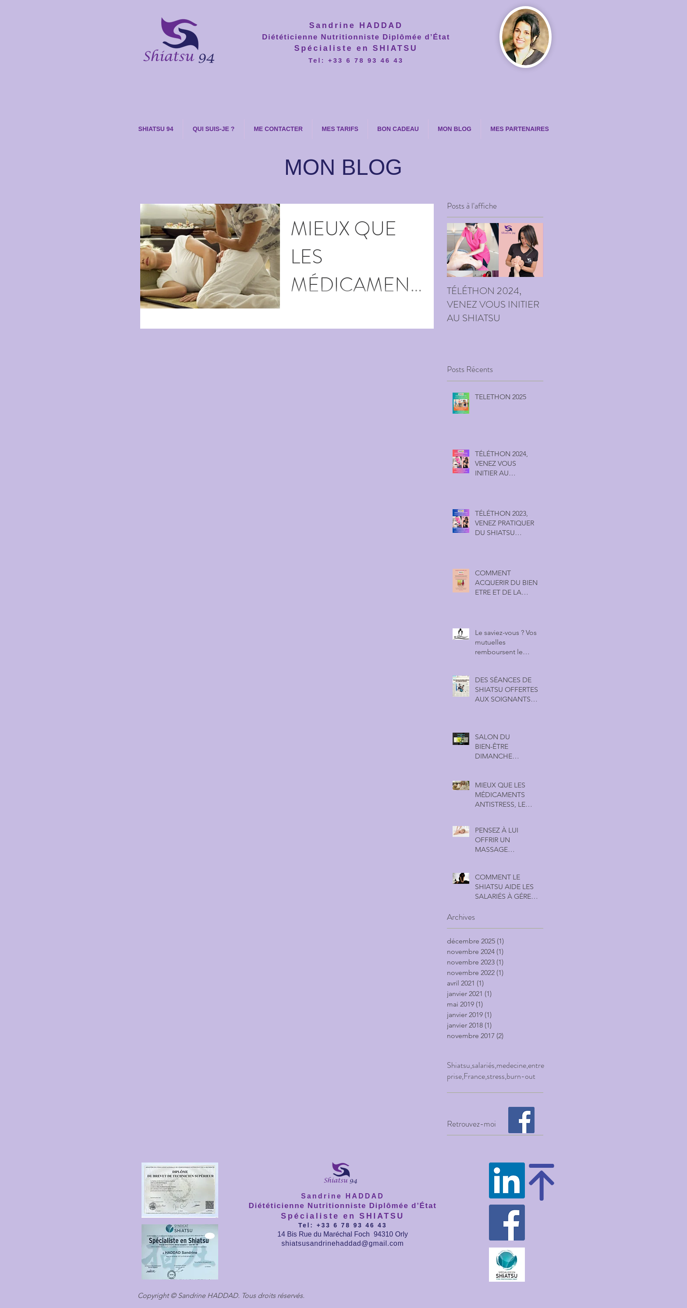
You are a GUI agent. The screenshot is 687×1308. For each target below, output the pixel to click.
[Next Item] (529, 250)
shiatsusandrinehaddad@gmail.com (342, 1243)
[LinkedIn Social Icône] (507, 1180)
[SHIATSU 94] (521, 1120)
